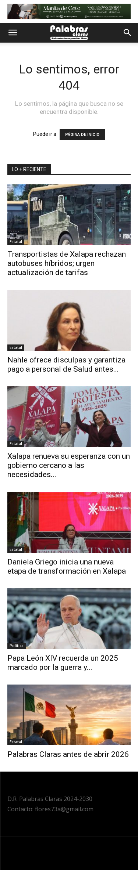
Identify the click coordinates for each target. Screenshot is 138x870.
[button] (12, 33)
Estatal (16, 241)
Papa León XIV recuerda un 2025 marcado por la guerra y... (62, 663)
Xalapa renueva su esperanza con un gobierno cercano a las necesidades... (68, 465)
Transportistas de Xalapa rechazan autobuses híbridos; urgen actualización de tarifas (66, 263)
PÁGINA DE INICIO (82, 134)
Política (17, 645)
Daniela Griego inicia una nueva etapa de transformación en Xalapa (66, 566)
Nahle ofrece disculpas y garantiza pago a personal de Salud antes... (66, 364)
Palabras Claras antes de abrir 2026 (68, 754)
